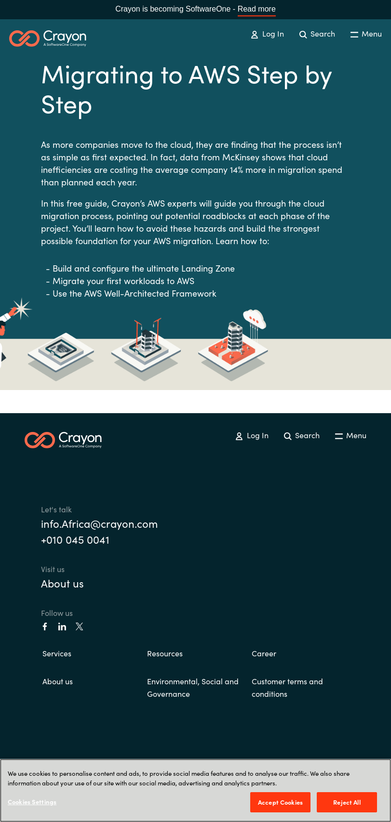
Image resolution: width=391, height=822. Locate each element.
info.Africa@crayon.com (99, 523)
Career (264, 653)
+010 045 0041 (75, 539)
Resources (165, 653)
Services (56, 653)
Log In (267, 33)
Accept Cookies (280, 802)
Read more (257, 9)
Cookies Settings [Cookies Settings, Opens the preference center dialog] (32, 801)
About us (62, 582)
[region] (195, 790)
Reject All (346, 802)
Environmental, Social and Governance (193, 687)
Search (317, 33)
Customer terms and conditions (287, 687)
